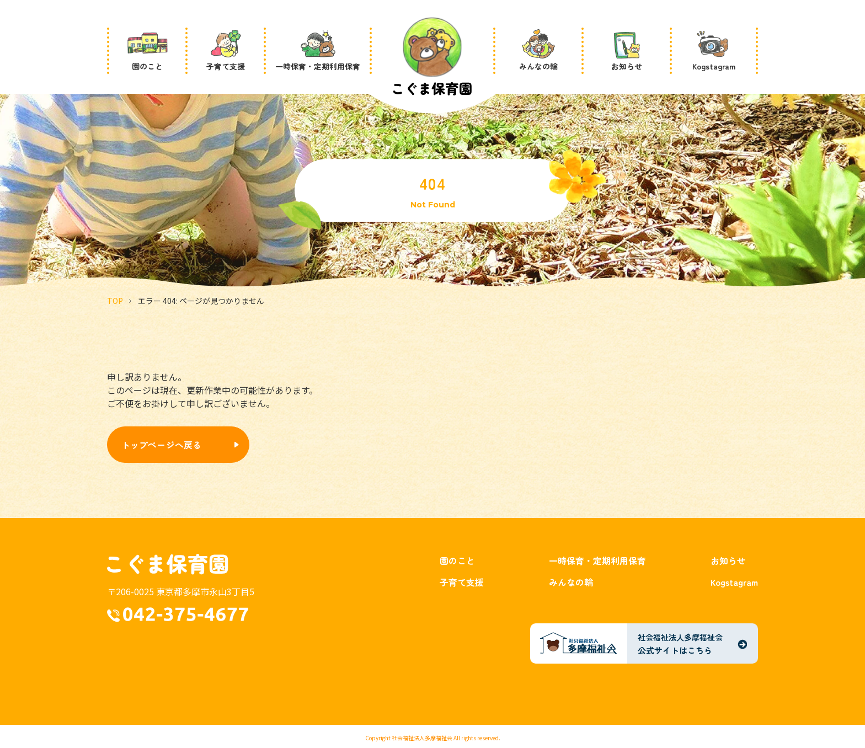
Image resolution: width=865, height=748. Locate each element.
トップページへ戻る (161, 444)
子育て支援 (462, 582)
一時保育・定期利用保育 (597, 560)
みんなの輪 (571, 582)
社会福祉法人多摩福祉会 (422, 738)
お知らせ (728, 560)
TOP (115, 300)
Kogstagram (734, 582)
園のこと (457, 560)
